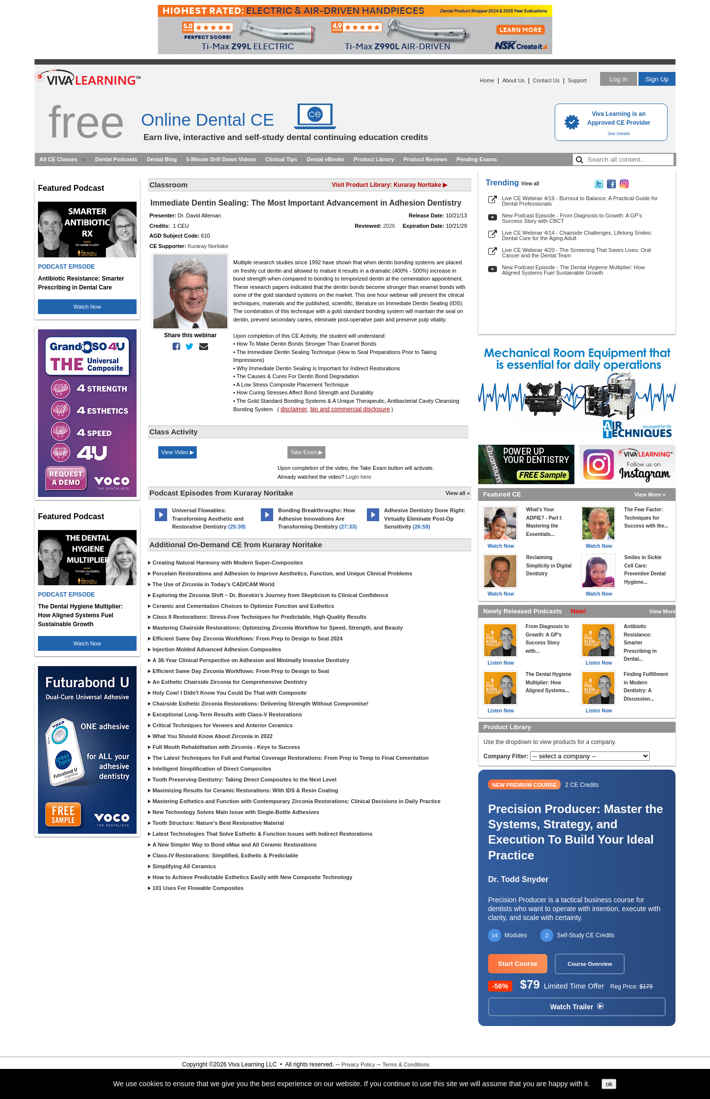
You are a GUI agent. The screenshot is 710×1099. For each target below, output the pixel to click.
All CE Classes (58, 159)
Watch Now (87, 307)
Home (487, 80)
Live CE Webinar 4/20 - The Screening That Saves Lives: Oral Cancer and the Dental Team (576, 252)
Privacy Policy (358, 1064)
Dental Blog (162, 159)
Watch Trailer (577, 1007)
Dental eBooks (325, 159)
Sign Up (657, 79)
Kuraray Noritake (208, 246)
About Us (513, 80)
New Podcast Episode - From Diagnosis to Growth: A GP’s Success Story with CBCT (572, 218)
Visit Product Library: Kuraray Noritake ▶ (389, 184)
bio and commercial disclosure (350, 409)
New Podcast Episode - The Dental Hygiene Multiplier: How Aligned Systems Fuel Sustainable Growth (573, 270)
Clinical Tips (281, 159)
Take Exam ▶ (306, 452)
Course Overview (590, 964)
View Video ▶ (177, 452)
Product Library (374, 159)
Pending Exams (477, 159)
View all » (458, 493)
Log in (618, 79)
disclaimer (294, 409)
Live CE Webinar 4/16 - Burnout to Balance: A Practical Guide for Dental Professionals (580, 201)
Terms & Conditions (405, 1064)
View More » (650, 494)
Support (577, 80)
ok (608, 1084)
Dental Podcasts (116, 159)
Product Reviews (425, 159)
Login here (358, 477)
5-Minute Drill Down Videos (221, 159)
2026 (389, 226)
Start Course (517, 963)
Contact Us (546, 80)
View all (530, 183)
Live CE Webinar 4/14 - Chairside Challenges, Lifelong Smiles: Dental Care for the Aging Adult (577, 235)
